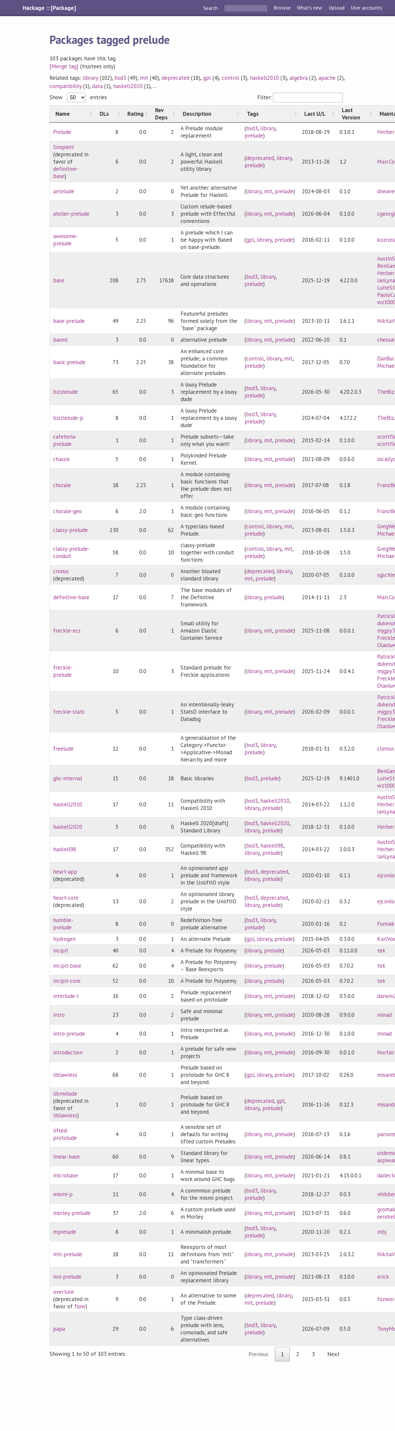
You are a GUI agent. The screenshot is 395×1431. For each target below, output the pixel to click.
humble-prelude (63, 924)
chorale (62, 485)
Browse (282, 8)
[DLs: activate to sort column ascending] (108, 113)
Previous (258, 1354)
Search (211, 8)
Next (333, 1354)
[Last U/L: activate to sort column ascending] (317, 113)
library (90, 77)
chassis (61, 459)
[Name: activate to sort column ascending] (71, 113)
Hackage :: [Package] (49, 8)
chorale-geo (67, 511)
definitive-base (71, 597)
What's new (309, 8)
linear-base (66, 1156)
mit (144, 77)
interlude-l (66, 996)
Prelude (62, 132)
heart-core (66, 897)
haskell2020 (127, 86)
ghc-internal (67, 778)
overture (63, 1291)
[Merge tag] (64, 66)
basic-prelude (69, 362)
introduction (67, 1052)
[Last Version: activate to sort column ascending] (355, 113)
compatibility (65, 86)
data (97, 86)
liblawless (65, 1074)
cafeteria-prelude (65, 440)
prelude (254, 135)
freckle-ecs (67, 630)
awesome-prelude (65, 240)
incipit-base (67, 965)
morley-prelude (71, 1213)
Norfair (385, 1052)
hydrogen (64, 939)
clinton (385, 748)
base (58, 280)
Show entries (78, 97)
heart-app (65, 871)
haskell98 (64, 849)
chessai (385, 339)
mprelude (64, 1231)
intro (59, 1014)
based (60, 339)
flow (79, 1306)
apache (327, 77)
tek (381, 950)
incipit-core (67, 980)
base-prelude (69, 321)
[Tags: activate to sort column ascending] (270, 113)
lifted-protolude (65, 1134)
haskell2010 (264, 77)
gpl (207, 77)
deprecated (175, 77)
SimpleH (63, 147)
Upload (337, 8)
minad (384, 1014)
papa (59, 1328)
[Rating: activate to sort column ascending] (135, 113)
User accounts (366, 8)
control (230, 77)
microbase (65, 1175)
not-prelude (67, 1276)
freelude (63, 748)
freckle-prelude (63, 671)
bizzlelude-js (68, 417)
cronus (61, 571)
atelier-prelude (71, 213)
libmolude (65, 1093)
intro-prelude (69, 1033)
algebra (298, 77)
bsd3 (120, 77)
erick (383, 1276)
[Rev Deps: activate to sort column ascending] (163, 113)
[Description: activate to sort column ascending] (209, 113)
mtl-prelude (67, 1254)
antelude (63, 191)
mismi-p (63, 1194)
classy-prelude (70, 530)
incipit (60, 950)
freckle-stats (68, 711)
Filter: (300, 97)
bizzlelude (65, 391)
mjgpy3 (386, 630)
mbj (381, 1231)
